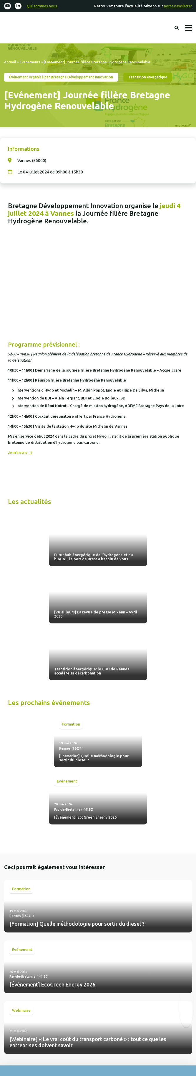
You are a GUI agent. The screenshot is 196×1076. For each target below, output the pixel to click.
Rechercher (176, 28)
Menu (188, 28)
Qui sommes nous (43, 6)
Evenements (30, 62)
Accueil (10, 62)
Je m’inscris (18, 453)
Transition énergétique (156, 78)
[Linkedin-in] (18, 6)
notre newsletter (177, 6)
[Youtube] (7, 6)
